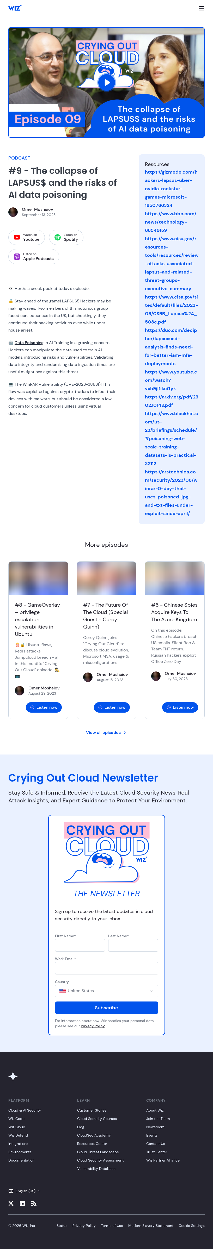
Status (62, 1225)
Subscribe (106, 1008)
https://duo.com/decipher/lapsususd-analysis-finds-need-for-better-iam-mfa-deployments (171, 347)
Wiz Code (16, 1118)
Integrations (18, 1143)
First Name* (65, 936)
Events (151, 1135)
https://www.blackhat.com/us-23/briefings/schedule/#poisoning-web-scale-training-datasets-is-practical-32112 (171, 438)
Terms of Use (112, 1225)
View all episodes (106, 732)
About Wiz (154, 1110)
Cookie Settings (192, 1225)
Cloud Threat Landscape (98, 1152)
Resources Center (92, 1143)
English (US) (24, 1191)
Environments (19, 1152)
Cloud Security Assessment (100, 1160)
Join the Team (158, 1118)
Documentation (21, 1160)
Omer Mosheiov (37, 209)
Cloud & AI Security (24, 1110)
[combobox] (106, 991)
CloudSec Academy (94, 1135)
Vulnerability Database (96, 1168)
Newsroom (155, 1127)
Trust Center (156, 1152)
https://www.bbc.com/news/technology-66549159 (171, 222)
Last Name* (118, 936)
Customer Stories (91, 1110)
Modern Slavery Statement (150, 1225)
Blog (80, 1127)
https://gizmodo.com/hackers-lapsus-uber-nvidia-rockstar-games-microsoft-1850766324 (171, 188)
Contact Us (155, 1143)
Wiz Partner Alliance (163, 1160)
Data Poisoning (29, 342)
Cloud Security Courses (97, 1118)
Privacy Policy (93, 1026)
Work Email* (65, 958)
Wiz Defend (18, 1135)
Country (62, 981)
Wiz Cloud (16, 1127)
